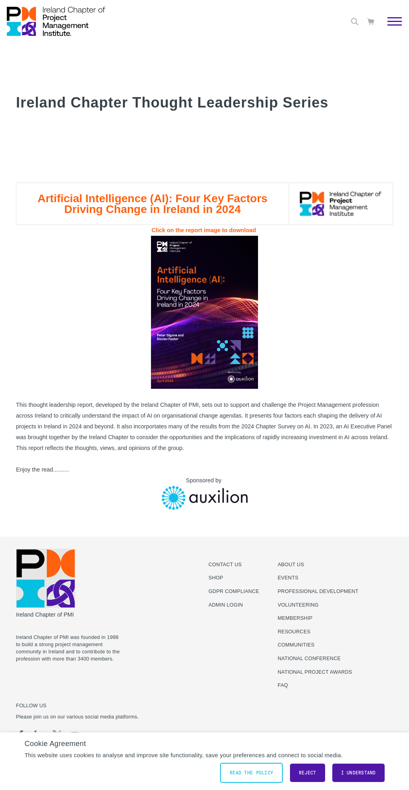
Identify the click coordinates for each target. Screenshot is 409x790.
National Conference (309, 658)
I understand (358, 773)
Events (288, 578)
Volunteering (298, 605)
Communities (296, 645)
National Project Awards (315, 672)
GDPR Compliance (233, 591)
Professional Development (318, 591)
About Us (291, 564)
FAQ (283, 685)
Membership (295, 618)
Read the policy (251, 773)
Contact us (225, 564)
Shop (215, 578)
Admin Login (225, 605)
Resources (294, 632)
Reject (307, 773)
